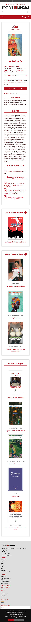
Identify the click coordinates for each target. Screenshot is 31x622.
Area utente (11, 4)
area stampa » (6, 586)
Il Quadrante (4, 580)
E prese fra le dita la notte (15, 431)
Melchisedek (4, 583)
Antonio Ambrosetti (15, 525)
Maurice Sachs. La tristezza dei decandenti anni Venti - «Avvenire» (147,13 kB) (14, 185)
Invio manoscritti (5, 572)
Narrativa (14, 93)
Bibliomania (15, 496)
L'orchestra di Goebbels (15, 397)
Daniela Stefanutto (15, 428)
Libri (2, 561)
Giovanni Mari (15, 395)
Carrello (21, 4)
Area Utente (4, 594)
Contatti (3, 570)
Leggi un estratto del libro (15, 171)
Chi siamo (3, 559)
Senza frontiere (18, 32)
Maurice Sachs (15, 29)
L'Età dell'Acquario (6, 578)
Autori (2, 563)
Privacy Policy (19, 620)
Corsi (2, 566)
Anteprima (4, 576)
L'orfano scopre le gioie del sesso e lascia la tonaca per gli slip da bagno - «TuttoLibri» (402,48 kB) (15, 191)
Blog (2, 568)
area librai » (5, 587)
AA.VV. (15, 493)
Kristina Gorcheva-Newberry (15, 461)
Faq (2, 592)
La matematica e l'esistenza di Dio (16, 528)
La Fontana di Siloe (6, 581)
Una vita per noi (15, 464)
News (2, 565)
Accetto (11, 620)
